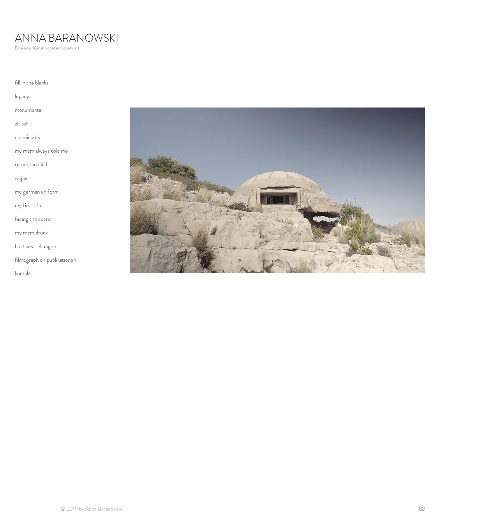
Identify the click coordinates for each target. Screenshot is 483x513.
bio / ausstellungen (35, 246)
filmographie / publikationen (45, 260)
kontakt (23, 273)
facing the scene (33, 219)
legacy (22, 96)
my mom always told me (41, 150)
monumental (28, 110)
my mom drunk (31, 232)
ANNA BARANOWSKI (66, 38)
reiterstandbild (31, 164)
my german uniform (36, 191)
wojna (21, 178)
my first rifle (28, 205)
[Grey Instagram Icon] (421, 508)
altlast (21, 123)
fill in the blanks (32, 82)
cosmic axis (27, 137)
